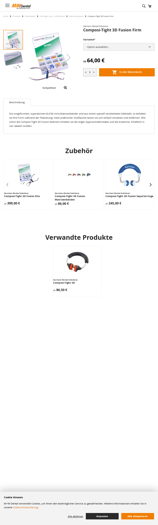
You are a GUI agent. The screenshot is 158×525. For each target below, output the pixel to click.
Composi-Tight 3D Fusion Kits (22, 196)
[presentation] (151, 184)
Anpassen (102, 516)
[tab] (17, 102)
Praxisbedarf (30, 16)
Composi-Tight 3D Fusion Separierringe (129, 196)
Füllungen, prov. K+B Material (52, 16)
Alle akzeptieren (137, 516)
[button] (68, 57)
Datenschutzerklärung (25, 507)
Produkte (17, 16)
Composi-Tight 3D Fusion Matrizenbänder (70, 197)
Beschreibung (17, 102)
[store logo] (21, 6)
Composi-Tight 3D (64, 282)
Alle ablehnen (75, 516)
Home (5, 16)
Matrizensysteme (76, 16)
